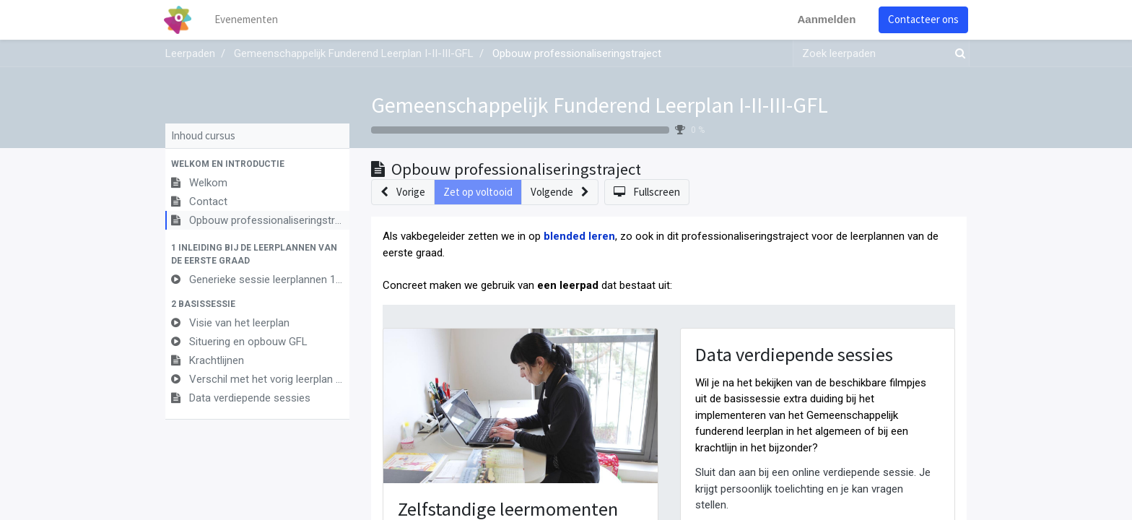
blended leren (579, 236)
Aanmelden (825, 19)
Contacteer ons (922, 19)
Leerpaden (190, 53)
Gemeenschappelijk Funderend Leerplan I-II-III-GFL (599, 104)
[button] (257, 164)
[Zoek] (957, 53)
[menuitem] (248, 20)
